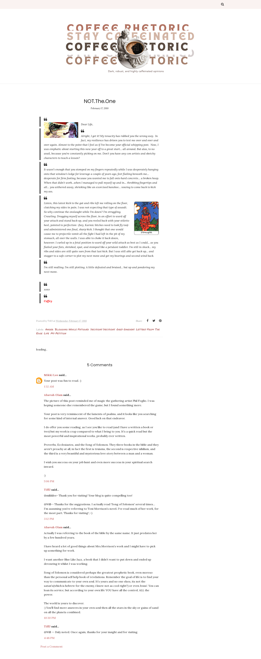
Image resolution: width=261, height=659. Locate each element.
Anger (49, 329)
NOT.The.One (100, 101)
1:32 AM (49, 386)
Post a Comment (51, 646)
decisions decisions (103, 329)
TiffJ (47, 489)
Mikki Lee (51, 375)
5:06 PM (49, 481)
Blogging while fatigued (72, 329)
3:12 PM (49, 519)
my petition (58, 333)
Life (46, 333)
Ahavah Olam (53, 395)
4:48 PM (49, 638)
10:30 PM (50, 618)
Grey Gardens (125, 329)
